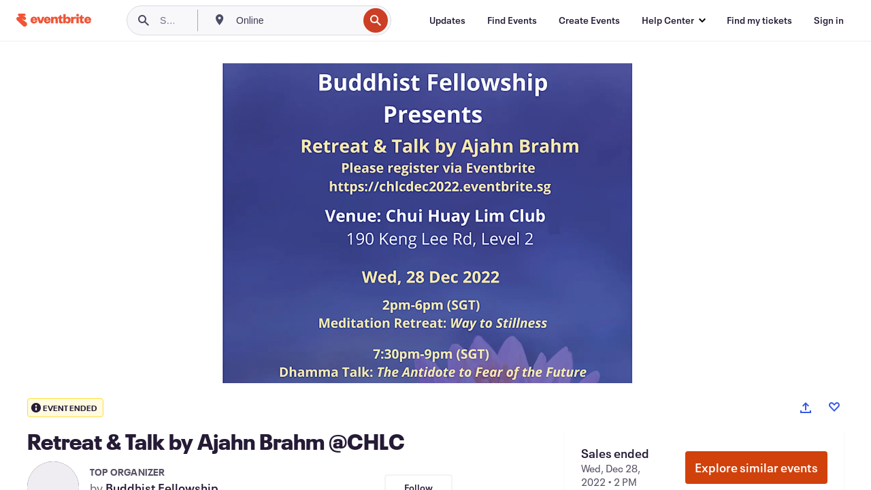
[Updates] (447, 20)
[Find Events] (512, 20)
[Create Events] (589, 20)
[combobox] (295, 20)
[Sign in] (829, 20)
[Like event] (834, 406)
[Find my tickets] (759, 20)
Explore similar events (756, 467)
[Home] (53, 20)
